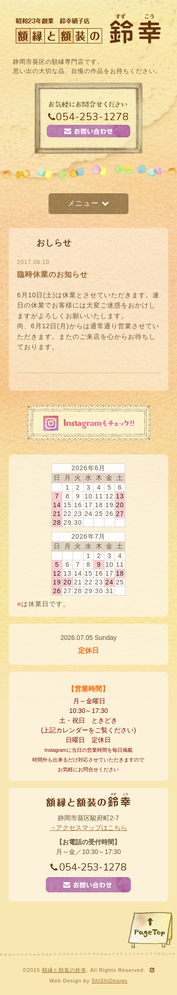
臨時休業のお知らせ (52, 274)
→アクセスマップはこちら (88, 827)
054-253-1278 (88, 117)
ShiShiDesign (110, 980)
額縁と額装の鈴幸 (64, 970)
